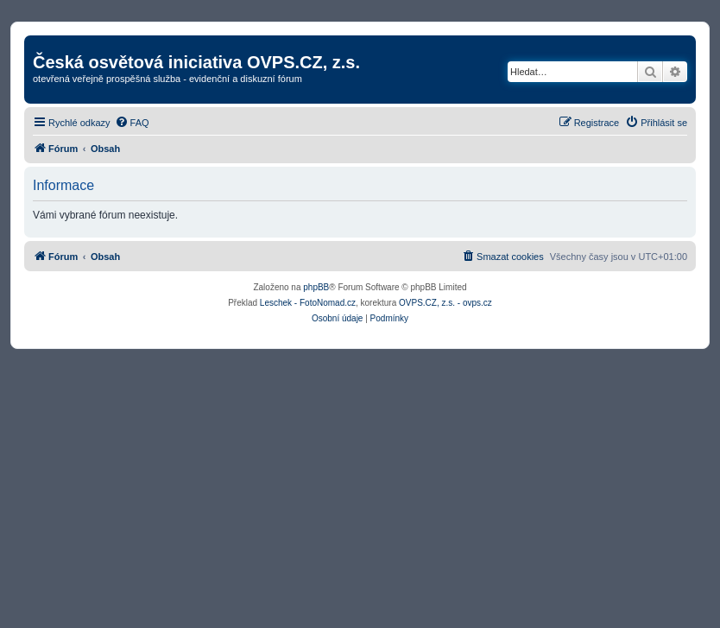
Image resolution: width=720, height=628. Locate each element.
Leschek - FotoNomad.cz (308, 303)
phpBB (316, 287)
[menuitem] (132, 122)
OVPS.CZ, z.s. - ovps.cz (445, 303)
